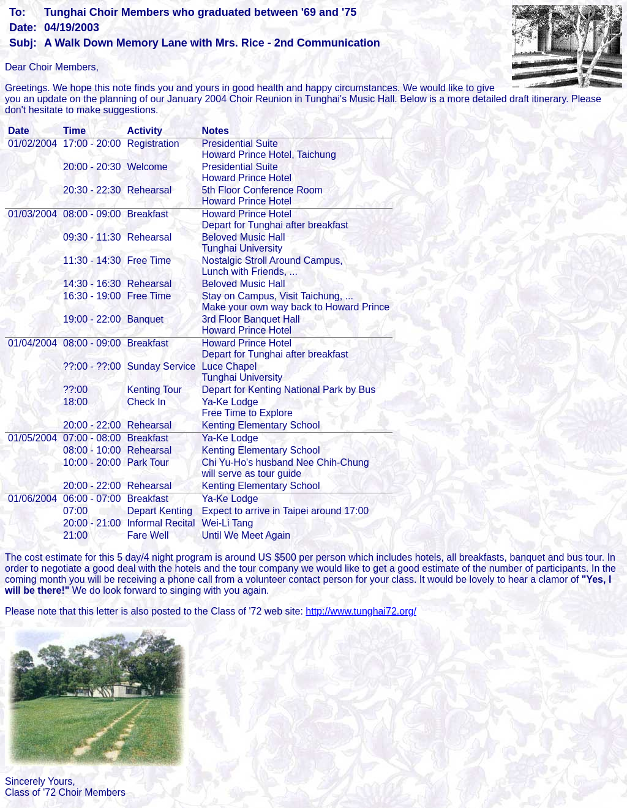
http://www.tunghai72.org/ (361, 611)
